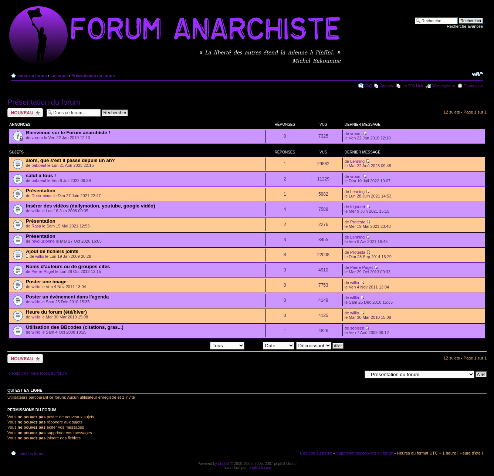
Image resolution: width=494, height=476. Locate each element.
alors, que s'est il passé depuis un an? (70, 160)
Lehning (357, 161)
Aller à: (355, 374)
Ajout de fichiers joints (52, 251)
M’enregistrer (443, 86)
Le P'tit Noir (413, 86)
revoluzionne (42, 241)
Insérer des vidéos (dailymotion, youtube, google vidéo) (90, 206)
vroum (37, 137)
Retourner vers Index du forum (39, 373)
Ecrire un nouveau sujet (25, 112)
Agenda (387, 86)
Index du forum (32, 75)
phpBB (223, 464)
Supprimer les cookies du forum (364, 453)
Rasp (36, 226)
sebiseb (357, 328)
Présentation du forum (93, 75)
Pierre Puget (42, 271)
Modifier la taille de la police (477, 74)
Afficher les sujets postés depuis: (197, 345)
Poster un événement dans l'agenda (67, 297)
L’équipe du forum (316, 453)
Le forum (59, 75)
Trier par (270, 345)
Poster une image (46, 281)
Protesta (357, 222)
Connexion (473, 86)
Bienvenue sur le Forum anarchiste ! (68, 132)
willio (35, 211)
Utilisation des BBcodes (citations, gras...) (75, 327)
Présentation (40, 190)
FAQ (368, 86)
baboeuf (38, 165)
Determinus (41, 195)
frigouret (357, 207)
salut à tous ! (41, 175)
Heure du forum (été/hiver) (56, 312)
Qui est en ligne (25, 390)
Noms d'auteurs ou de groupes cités (68, 266)
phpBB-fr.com (260, 468)
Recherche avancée (465, 26)
